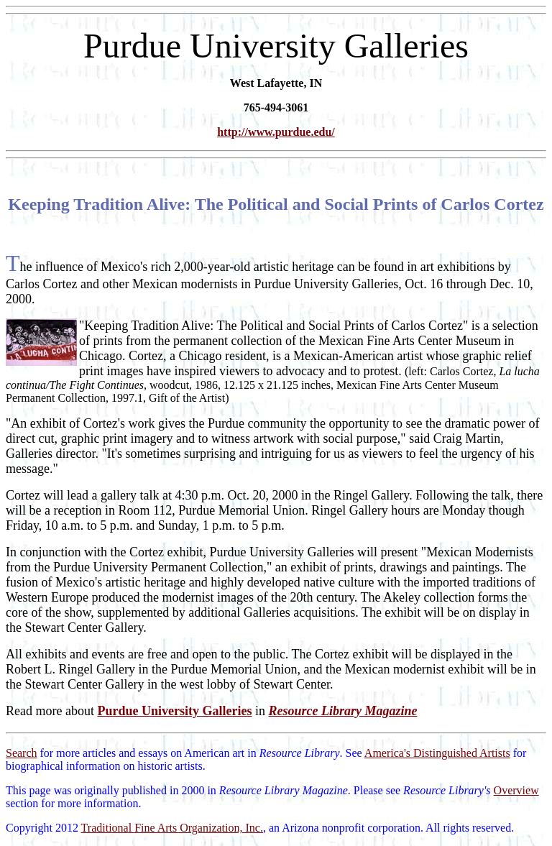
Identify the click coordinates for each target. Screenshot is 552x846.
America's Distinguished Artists (437, 753)
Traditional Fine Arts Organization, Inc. (172, 828)
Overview (516, 790)
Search (21, 753)
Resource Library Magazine (342, 711)
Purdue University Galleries (174, 711)
